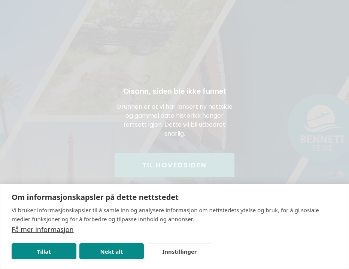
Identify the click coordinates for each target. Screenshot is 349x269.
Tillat (44, 251)
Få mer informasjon (43, 229)
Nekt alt (111, 251)
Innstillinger (179, 251)
